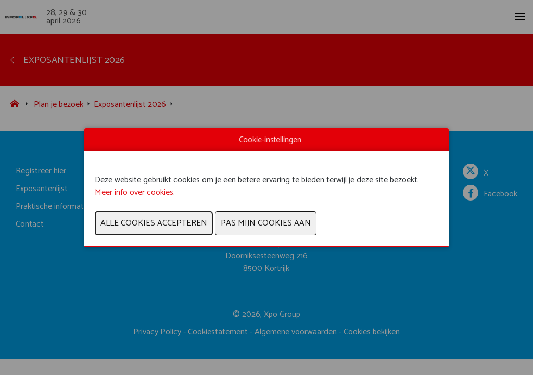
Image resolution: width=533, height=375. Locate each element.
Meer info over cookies (134, 192)
